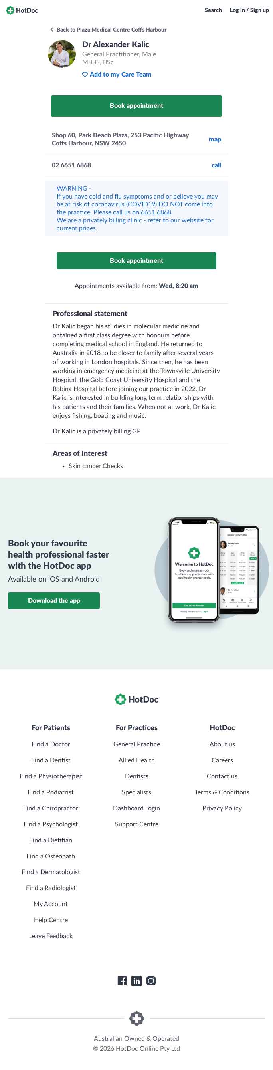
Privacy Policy (222, 808)
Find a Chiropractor (50, 808)
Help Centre (51, 920)
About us (222, 744)
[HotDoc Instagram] (151, 981)
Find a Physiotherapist (51, 776)
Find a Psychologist (51, 824)
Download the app (54, 601)
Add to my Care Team (117, 74)
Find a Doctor (51, 744)
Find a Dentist (51, 760)
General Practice (136, 744)
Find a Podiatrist (51, 792)
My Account (51, 904)
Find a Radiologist (51, 888)
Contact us (222, 776)
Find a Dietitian (50, 840)
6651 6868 (156, 212)
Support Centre (136, 824)
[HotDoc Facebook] (122, 981)
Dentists (136, 776)
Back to (107, 30)
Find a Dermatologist (51, 872)
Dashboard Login (136, 808)
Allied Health (137, 760)
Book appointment (136, 106)
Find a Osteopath (50, 856)
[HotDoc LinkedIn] (136, 981)
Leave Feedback (51, 936)
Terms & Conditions (222, 792)
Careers (222, 760)
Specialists (136, 792)
